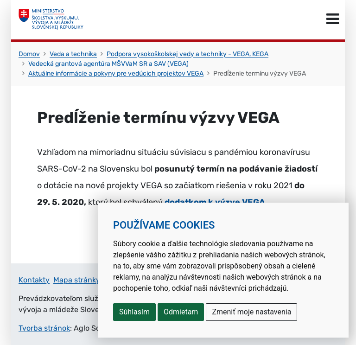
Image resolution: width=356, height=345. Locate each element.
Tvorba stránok (44, 328)
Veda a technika (73, 54)
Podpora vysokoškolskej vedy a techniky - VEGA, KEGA (187, 54)
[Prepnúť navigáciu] (332, 19)
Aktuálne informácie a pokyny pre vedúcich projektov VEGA (115, 73)
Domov (29, 54)
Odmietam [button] (181, 311)
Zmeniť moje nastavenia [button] (251, 311)
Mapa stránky (76, 279)
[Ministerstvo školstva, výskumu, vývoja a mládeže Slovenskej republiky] (51, 19)
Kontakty (34, 279)
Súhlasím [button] (134, 311)
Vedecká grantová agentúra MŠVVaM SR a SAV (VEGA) (108, 64)
